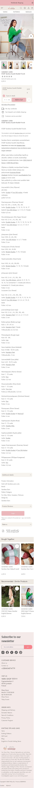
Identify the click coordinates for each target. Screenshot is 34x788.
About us (4, 663)
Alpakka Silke (10, 426)
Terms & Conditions (7, 715)
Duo (7, 377)
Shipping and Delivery (8, 710)
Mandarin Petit (10, 315)
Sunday (8, 192)
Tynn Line (9, 389)
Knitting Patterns (6, 733)
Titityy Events (5, 699)
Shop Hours (5, 697)
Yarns (3, 731)
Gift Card (4, 736)
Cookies (2, 785)
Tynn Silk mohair (17, 192)
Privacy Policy (5, 718)
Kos (7, 463)
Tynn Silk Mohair (12, 210)
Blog (2, 739)
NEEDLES (29, 12)
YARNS (5, 12)
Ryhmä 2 (8, 785)
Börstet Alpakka (10, 252)
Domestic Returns (6, 713)
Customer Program (7, 720)
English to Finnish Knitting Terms (11, 741)
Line (7, 340)
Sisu (7, 401)
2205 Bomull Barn (12, 163)
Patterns (16, 12)
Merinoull (20, 414)
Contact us (4, 666)
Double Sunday (10, 207)
